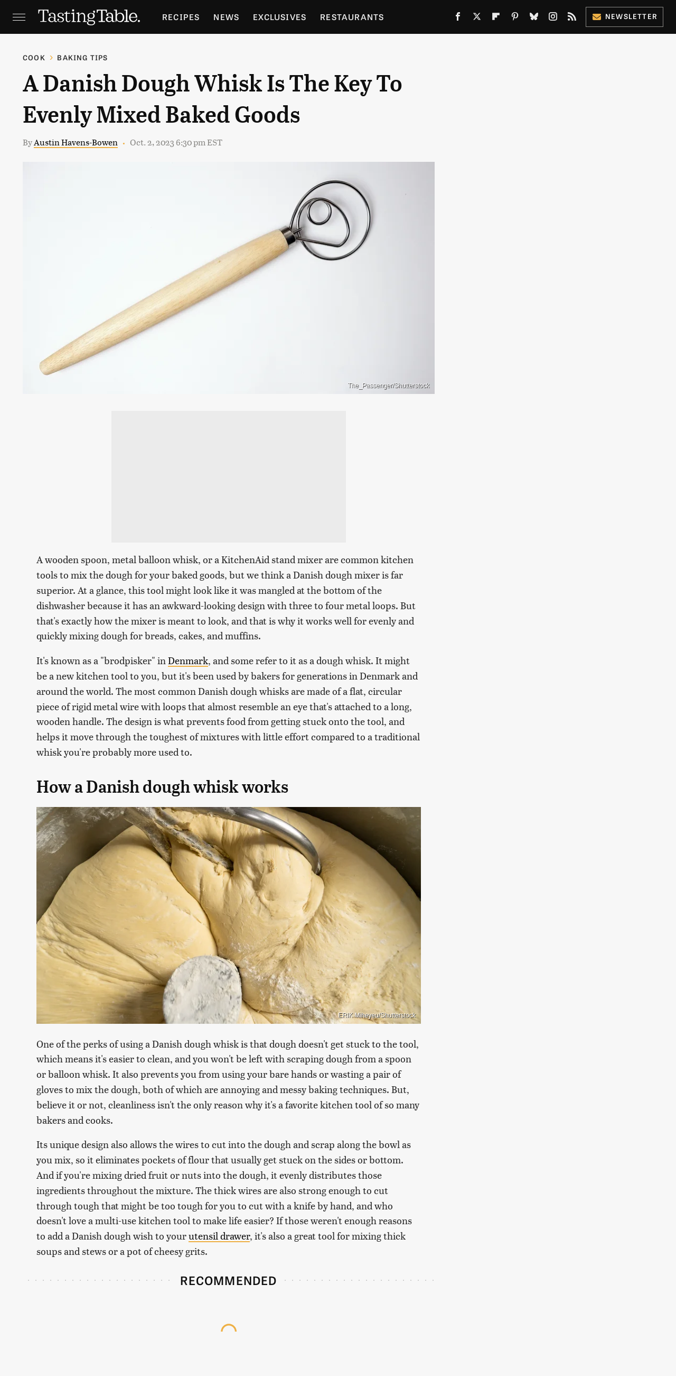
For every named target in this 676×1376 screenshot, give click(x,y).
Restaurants (352, 17)
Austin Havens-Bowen (76, 142)
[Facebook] (458, 18)
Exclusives (279, 17)
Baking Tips (82, 57)
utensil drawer (219, 1235)
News (226, 17)
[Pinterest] (515, 18)
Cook (34, 57)
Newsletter (625, 16)
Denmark (188, 660)
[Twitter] (477, 18)
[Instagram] (553, 18)
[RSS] (572, 18)
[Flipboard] (496, 18)
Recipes (181, 17)
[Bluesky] (534, 18)
